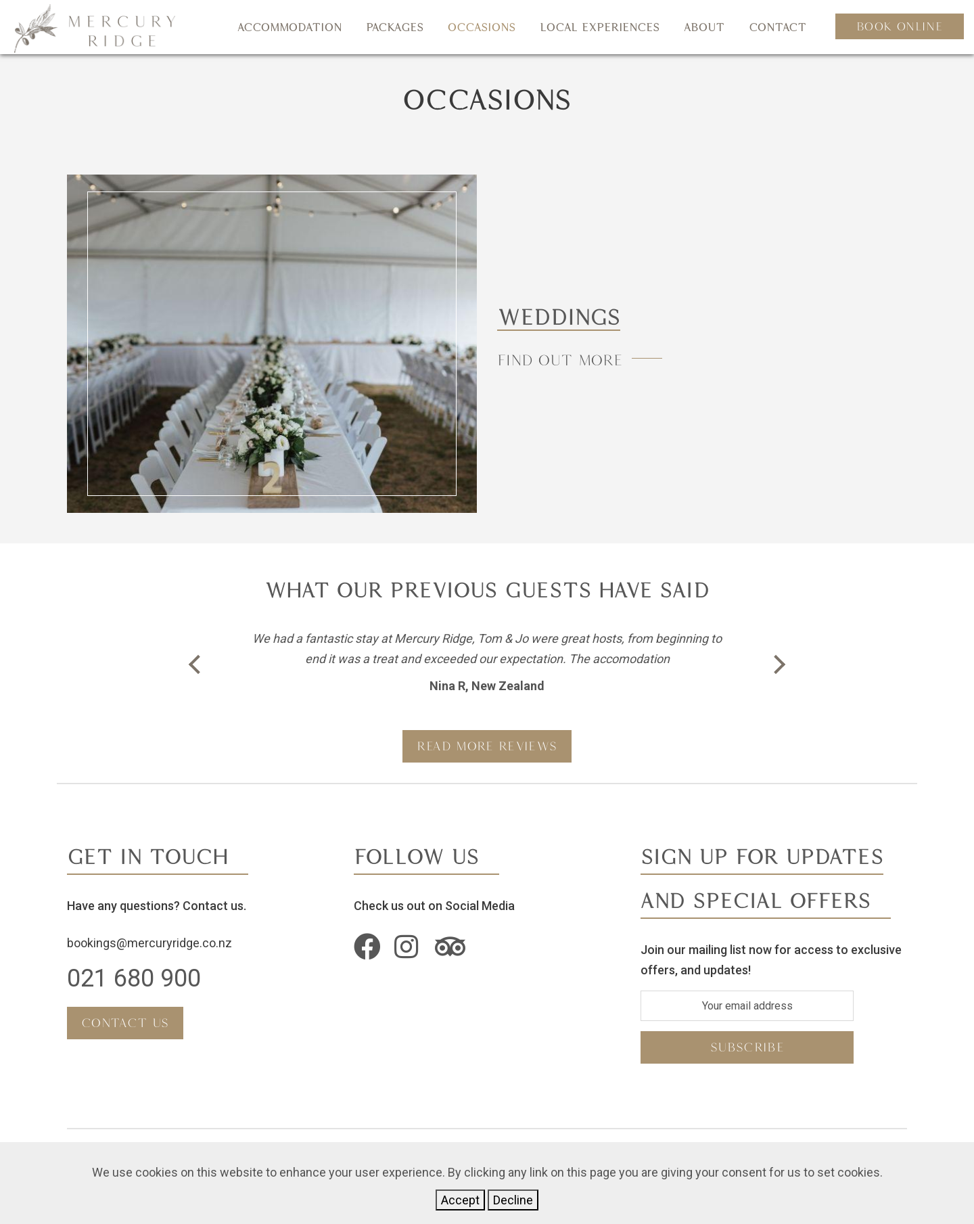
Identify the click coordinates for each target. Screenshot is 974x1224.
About (704, 27)
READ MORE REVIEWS (487, 746)
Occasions (481, 27)
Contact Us (125, 1023)
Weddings (565, 316)
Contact (777, 27)
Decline (513, 1200)
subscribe (747, 1047)
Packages (394, 27)
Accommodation (289, 27)
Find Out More (562, 360)
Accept (460, 1200)
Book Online (899, 26)
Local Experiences (599, 27)
